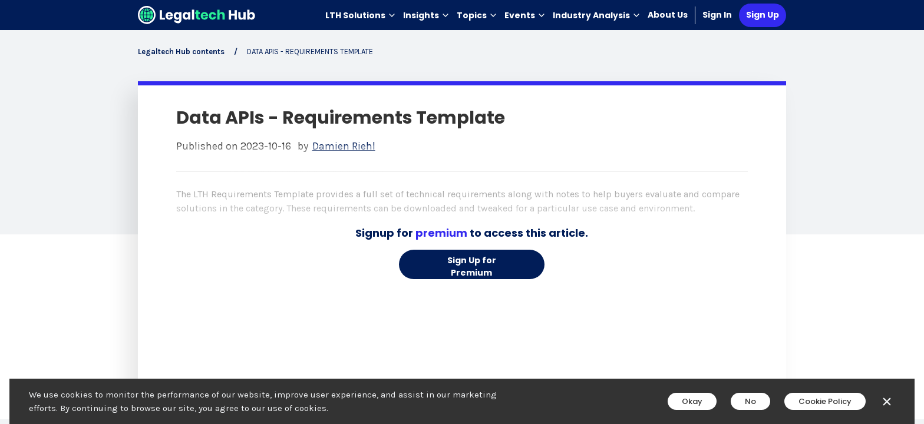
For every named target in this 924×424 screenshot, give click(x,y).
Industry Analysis (597, 15)
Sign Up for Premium (471, 266)
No (750, 401)
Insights (426, 15)
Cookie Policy (825, 401)
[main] (462, 212)
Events (525, 15)
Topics (477, 15)
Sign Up (762, 15)
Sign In (717, 15)
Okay (692, 401)
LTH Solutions (360, 15)
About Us (668, 15)
